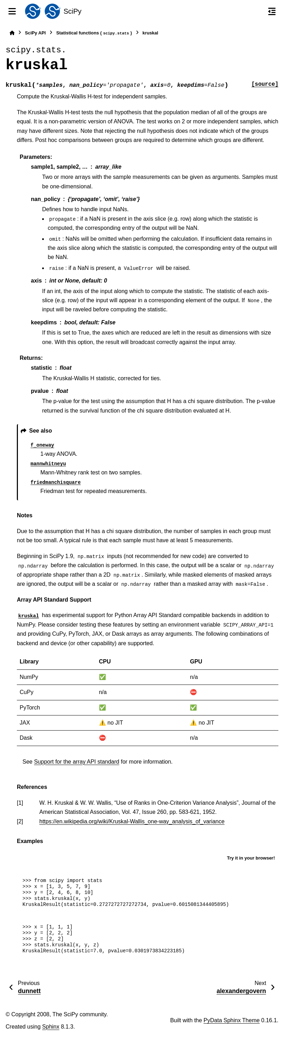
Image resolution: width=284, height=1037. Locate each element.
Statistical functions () (94, 33)
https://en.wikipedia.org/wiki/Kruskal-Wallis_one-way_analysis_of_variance (132, 821)
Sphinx (50, 1027)
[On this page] (271, 11)
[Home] (11, 33)
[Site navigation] (12, 11)
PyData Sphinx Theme (232, 1020)
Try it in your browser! (251, 858)
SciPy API (35, 32)
